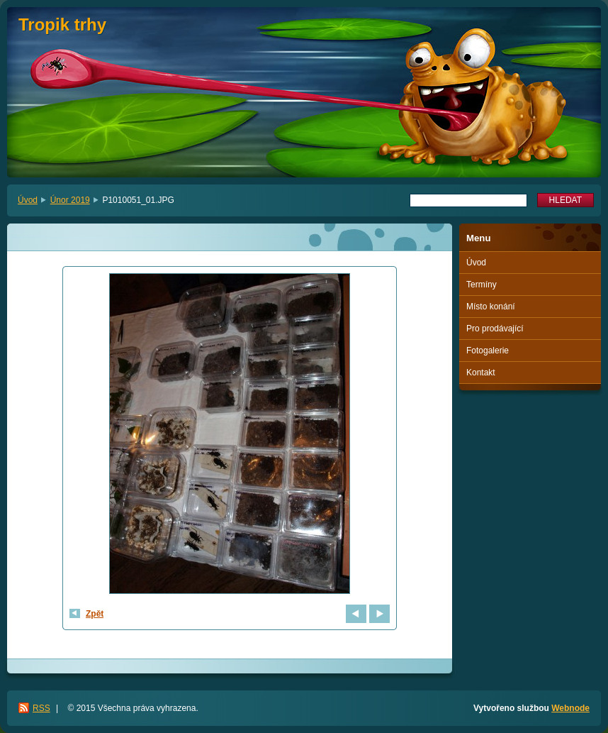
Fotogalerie (487, 351)
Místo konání (490, 307)
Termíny (481, 285)
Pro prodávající (495, 329)
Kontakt (480, 372)
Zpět (94, 614)
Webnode (570, 708)
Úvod (28, 200)
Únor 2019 (70, 200)
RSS (41, 708)
